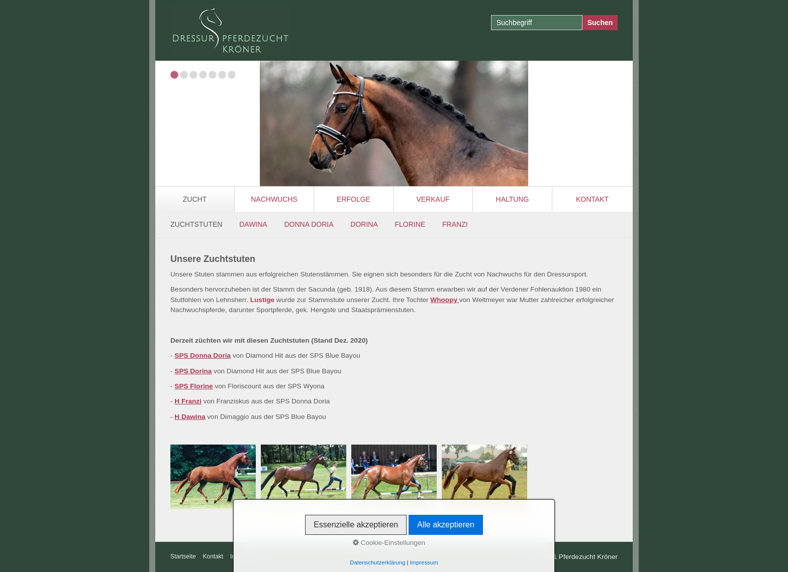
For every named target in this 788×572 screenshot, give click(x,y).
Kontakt (592, 199)
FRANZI (455, 224)
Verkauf (432, 199)
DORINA (363, 224)
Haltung (512, 199)
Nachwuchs (274, 199)
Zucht (195, 199)
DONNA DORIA (308, 224)
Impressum (245, 556)
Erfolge (353, 199)
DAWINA (253, 224)
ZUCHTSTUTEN (196, 224)
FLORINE (410, 224)
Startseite (183, 556)
